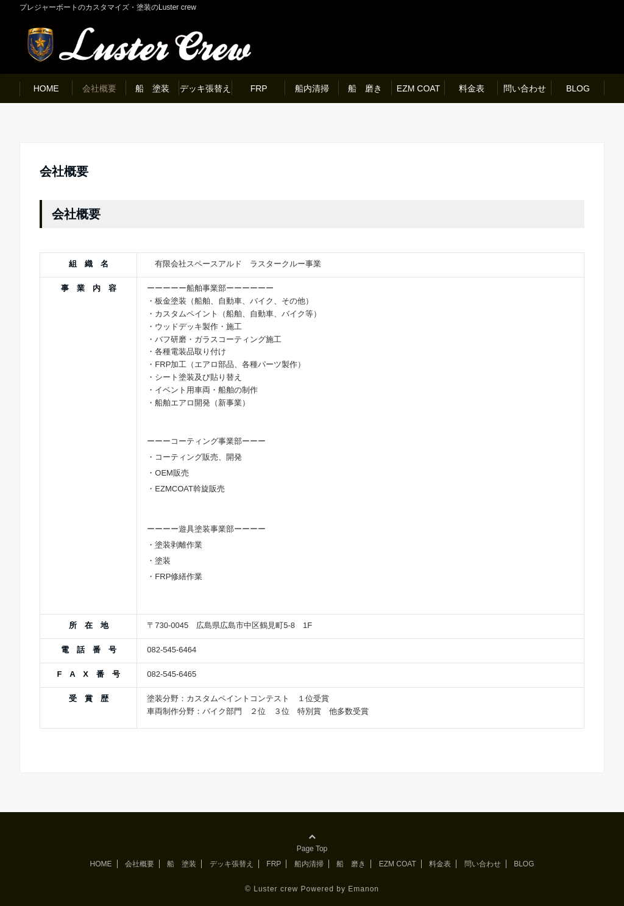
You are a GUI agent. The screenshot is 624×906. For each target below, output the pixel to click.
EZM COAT (418, 88)
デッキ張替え (205, 88)
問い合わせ (524, 88)
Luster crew (276, 889)
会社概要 (99, 88)
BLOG (578, 88)
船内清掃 (312, 88)
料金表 (471, 88)
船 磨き (365, 88)
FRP (259, 88)
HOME (46, 88)
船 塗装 (152, 88)
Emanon (363, 889)
